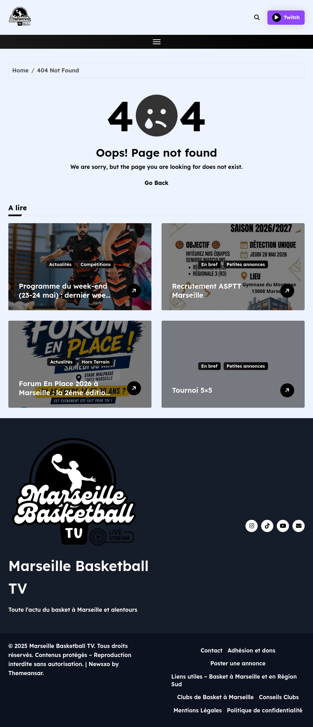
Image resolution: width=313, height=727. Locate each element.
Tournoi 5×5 (192, 390)
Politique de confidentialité (265, 710)
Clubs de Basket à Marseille (215, 697)
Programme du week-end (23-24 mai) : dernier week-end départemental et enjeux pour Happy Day (66, 300)
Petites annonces (246, 264)
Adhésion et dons (251, 650)
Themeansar (25, 673)
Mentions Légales (197, 710)
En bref (209, 264)
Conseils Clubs (279, 697)
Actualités (60, 264)
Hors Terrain (96, 362)
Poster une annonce (238, 663)
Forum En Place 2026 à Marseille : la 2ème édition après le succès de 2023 (64, 392)
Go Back (156, 182)
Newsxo (99, 663)
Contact (211, 650)
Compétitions (96, 264)
